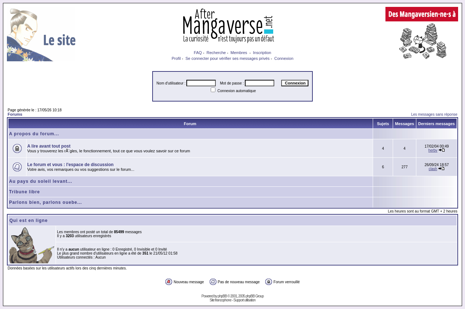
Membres (239, 52)
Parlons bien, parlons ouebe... (45, 202)
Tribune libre (24, 191)
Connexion (284, 58)
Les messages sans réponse (434, 114)
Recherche (216, 52)
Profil (176, 58)
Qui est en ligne (28, 220)
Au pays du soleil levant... (40, 181)
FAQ (198, 52)
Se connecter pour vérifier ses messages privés (227, 58)
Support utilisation (245, 300)
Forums (15, 114)
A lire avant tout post (48, 146)
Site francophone (220, 300)
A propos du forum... (34, 133)
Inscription (262, 52)
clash (433, 169)
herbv (432, 150)
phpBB (222, 296)
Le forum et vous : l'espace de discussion (70, 164)
